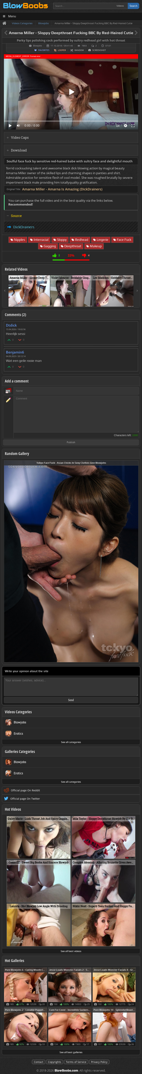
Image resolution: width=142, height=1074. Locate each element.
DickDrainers (23, 227)
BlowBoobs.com (66, 1070)
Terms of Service (76, 1062)
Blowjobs (37, 45)
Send (71, 700)
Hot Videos (13, 809)
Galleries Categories (20, 751)
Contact (38, 1062)
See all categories (71, 742)
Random (79, 50)
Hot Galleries (14, 960)
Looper (62, 50)
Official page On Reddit (25, 790)
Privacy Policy (99, 1062)
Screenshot (99, 50)
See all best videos (71, 951)
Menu (12, 16)
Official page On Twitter (25, 798)
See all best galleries (71, 1052)
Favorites (43, 50)
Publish (71, 442)
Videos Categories (18, 711)
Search (133, 5)
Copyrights (54, 1062)
